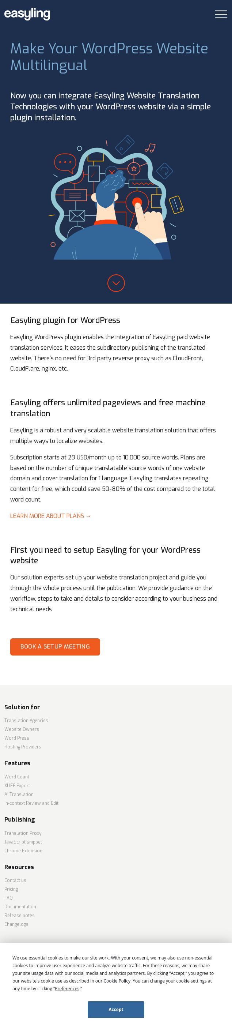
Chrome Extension (23, 851)
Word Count (16, 777)
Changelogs (16, 924)
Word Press (16, 738)
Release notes (19, 916)
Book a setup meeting (55, 646)
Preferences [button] (67, 988)
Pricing (11, 889)
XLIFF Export (17, 786)
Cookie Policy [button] (116, 981)
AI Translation (19, 794)
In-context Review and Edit (31, 803)
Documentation (20, 907)
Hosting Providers (22, 747)
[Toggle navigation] (221, 14)
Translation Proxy (22, 833)
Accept (116, 1009)
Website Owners (21, 729)
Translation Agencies (26, 721)
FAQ (8, 898)
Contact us (15, 880)
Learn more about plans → (50, 516)
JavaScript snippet (23, 842)
